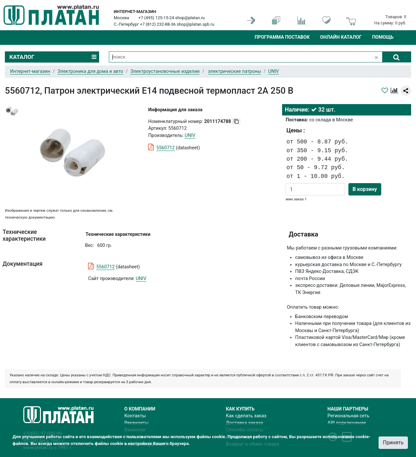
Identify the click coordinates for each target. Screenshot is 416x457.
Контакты (135, 416)
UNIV (141, 278)
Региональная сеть (349, 416)
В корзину (365, 189)
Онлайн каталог (341, 37)
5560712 (165, 148)
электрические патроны (234, 71)
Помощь (383, 37)
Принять (393, 442)
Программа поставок (281, 37)
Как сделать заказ (246, 416)
